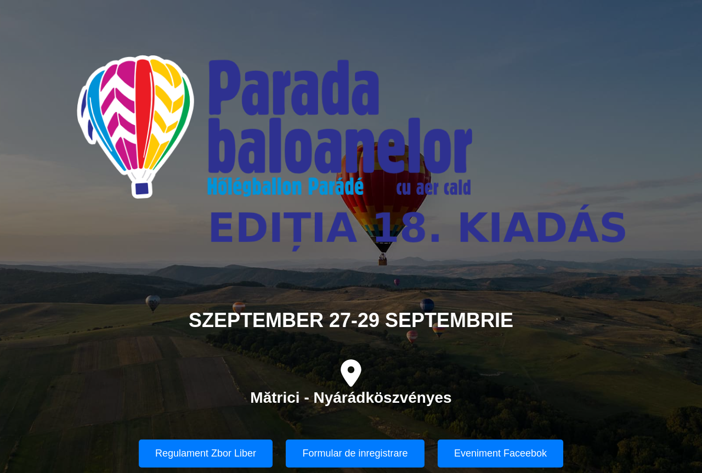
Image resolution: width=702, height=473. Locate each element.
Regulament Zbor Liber (205, 453)
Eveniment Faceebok (500, 453)
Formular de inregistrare (354, 453)
